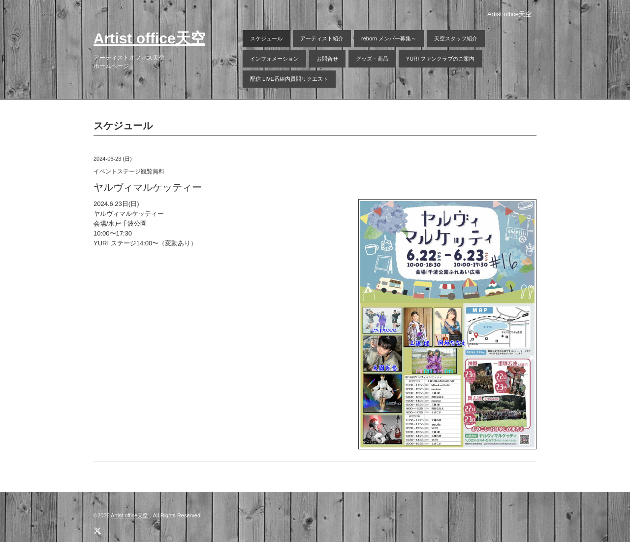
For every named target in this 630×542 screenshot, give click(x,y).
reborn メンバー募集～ (388, 38)
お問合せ (327, 59)
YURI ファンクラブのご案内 (440, 59)
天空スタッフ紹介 (455, 38)
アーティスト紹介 (322, 38)
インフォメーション (274, 59)
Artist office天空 (149, 38)
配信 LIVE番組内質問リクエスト (289, 79)
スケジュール (266, 38)
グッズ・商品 (372, 59)
